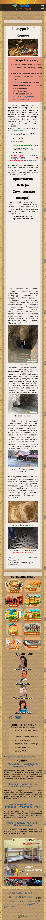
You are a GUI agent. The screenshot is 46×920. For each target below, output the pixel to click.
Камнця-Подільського (24, 156)
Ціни (14, 897)
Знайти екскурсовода (23, 97)
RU (34, 27)
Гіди (30, 893)
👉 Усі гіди (12, 717)
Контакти (17, 893)
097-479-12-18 (25, 9)
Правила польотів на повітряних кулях (23, 785)
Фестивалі (17, 901)
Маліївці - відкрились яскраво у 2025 (23, 765)
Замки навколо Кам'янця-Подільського (23, 824)
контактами (30, 160)
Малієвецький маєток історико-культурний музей (23, 805)
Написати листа (21, 100)
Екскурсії (7, 18)
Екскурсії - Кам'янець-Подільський (34, 902)
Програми (27, 897)
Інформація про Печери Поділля (20, 757)
